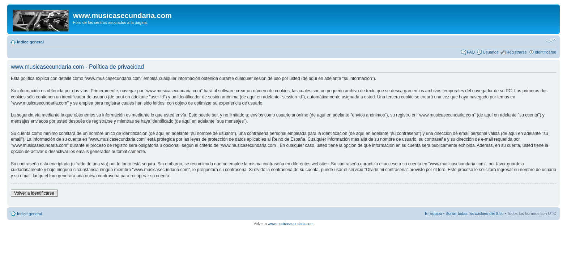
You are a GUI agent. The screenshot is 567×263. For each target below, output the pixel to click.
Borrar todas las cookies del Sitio (474, 213)
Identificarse (545, 52)
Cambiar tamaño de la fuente (551, 40)
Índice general (30, 42)
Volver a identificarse (34, 193)
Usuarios (490, 52)
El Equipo (433, 213)
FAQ (471, 52)
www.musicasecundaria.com (290, 224)
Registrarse (516, 52)
